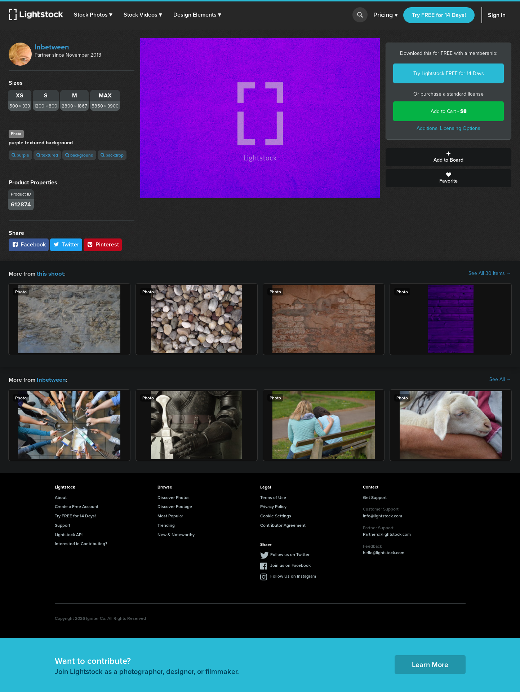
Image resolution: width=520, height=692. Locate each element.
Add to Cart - (449, 111)
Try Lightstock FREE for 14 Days (448, 73)
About (61, 497)
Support (62, 524)
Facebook (29, 244)
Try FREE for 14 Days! (439, 15)
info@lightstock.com (382, 515)
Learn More (430, 663)
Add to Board (448, 157)
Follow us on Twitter (290, 554)
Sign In (497, 15)
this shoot (49, 273)
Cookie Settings (275, 515)
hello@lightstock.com (383, 552)
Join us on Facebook (290, 564)
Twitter (66, 244)
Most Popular (170, 515)
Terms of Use (273, 497)
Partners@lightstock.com (387, 533)
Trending (166, 524)
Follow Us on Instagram (293, 575)
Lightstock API (69, 534)
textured (47, 155)
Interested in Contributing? (81, 543)
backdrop (112, 155)
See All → (500, 379)
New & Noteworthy (176, 534)
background (79, 155)
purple (20, 155)
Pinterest (102, 244)
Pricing (385, 15)
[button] (93, 14)
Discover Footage (174, 506)
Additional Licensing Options (448, 128)
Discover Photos (173, 497)
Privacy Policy (273, 506)
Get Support (375, 497)
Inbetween (52, 46)
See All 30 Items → (489, 273)
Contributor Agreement (283, 524)
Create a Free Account (76, 506)
